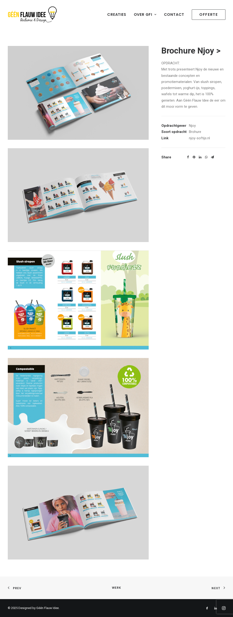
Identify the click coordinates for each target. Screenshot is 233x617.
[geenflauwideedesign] (32, 14)
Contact (174, 14)
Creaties (116, 14)
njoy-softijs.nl (199, 138)
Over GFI (145, 14)
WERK (116, 588)
